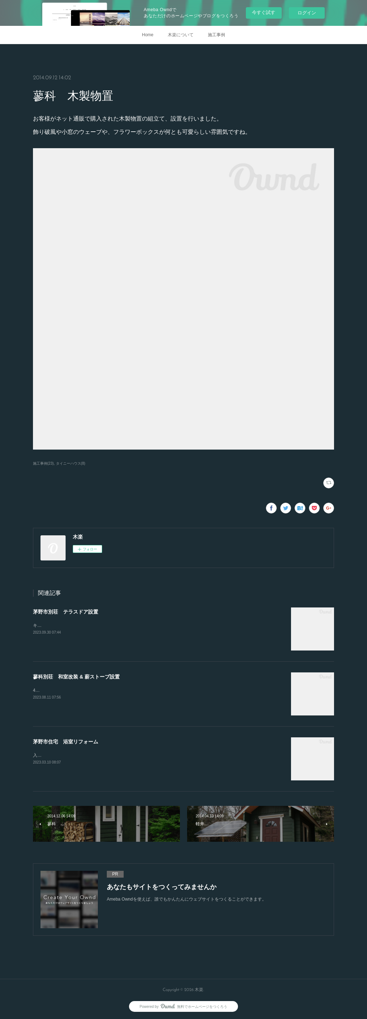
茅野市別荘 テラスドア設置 (65, 612)
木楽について (181, 34)
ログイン (306, 12)
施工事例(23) (43, 463)
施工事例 (216, 34)
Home (147, 34)
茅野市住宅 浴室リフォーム (65, 742)
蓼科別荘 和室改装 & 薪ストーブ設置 (76, 677)
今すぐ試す (263, 12)
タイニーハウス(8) (70, 463)
